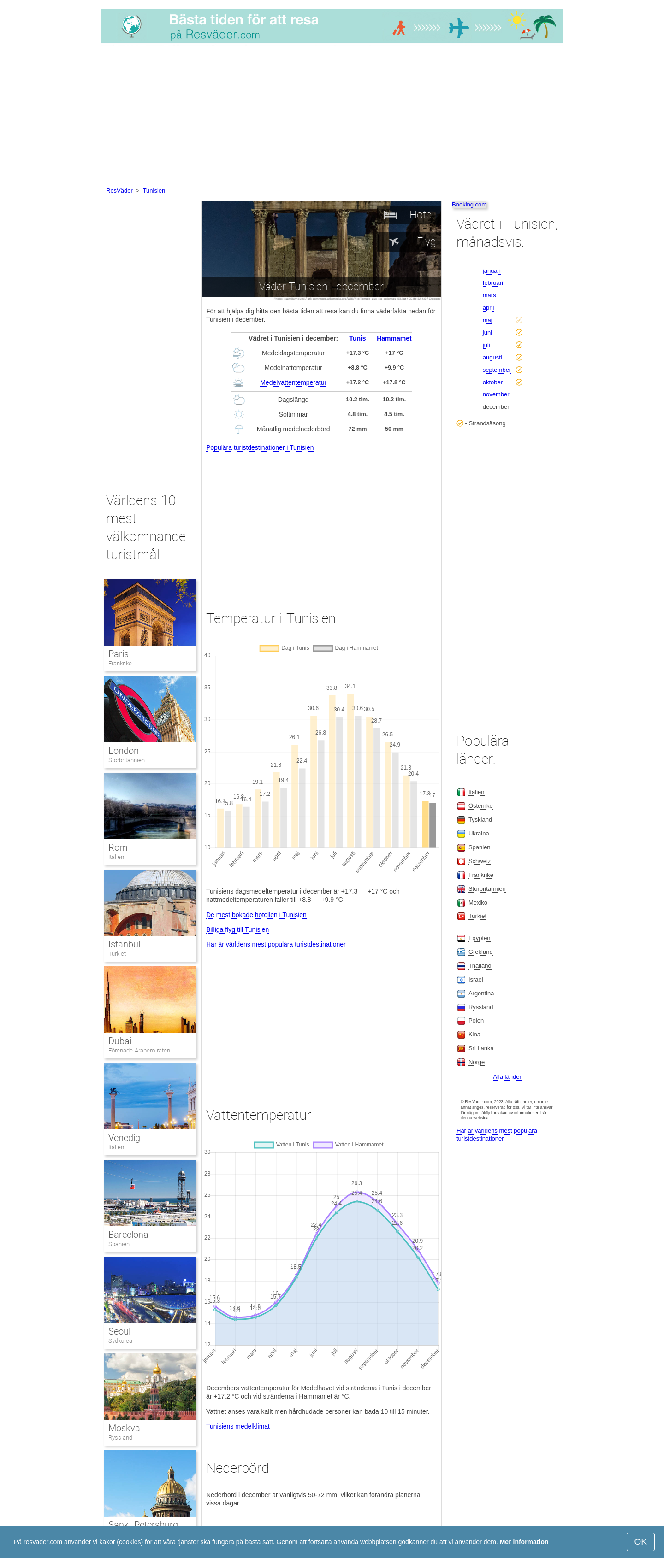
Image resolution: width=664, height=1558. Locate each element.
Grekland (480, 951)
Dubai (119, 1041)
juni (487, 332)
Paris (118, 653)
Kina (474, 1034)
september (497, 369)
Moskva (124, 1428)
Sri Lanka (481, 1048)
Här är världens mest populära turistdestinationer (276, 944)
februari (493, 282)
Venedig (124, 1137)
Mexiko (477, 902)
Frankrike (120, 663)
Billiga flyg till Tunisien (237, 929)
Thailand (480, 965)
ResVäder (119, 190)
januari (492, 270)
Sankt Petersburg (143, 1524)
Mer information (524, 1542)
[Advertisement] (332, 116)
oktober (493, 382)
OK (640, 1541)
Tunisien (154, 190)
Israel (475, 979)
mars (489, 295)
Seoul (119, 1331)
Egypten (479, 938)
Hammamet (394, 338)
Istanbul (124, 944)
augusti (492, 357)
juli (486, 344)
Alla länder (507, 1076)
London (123, 750)
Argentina (481, 993)
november (496, 394)
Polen (476, 1020)
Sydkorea (120, 1340)
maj (487, 320)
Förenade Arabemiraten (139, 1050)
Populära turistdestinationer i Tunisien (260, 447)
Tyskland (480, 819)
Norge (476, 1061)
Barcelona (128, 1234)
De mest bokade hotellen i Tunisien (256, 914)
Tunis (357, 338)
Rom (118, 847)
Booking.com (469, 204)
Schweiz (479, 861)
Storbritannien (126, 760)
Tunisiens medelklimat (238, 1426)
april (488, 307)
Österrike (480, 805)
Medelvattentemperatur (293, 382)
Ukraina (478, 833)
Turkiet (117, 953)
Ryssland (120, 1437)
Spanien (119, 1244)
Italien (116, 856)
